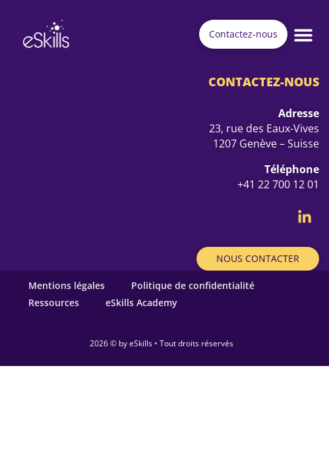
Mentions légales (66, 285)
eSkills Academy (141, 302)
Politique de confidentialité (192, 285)
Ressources (53, 302)
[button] (303, 34)
